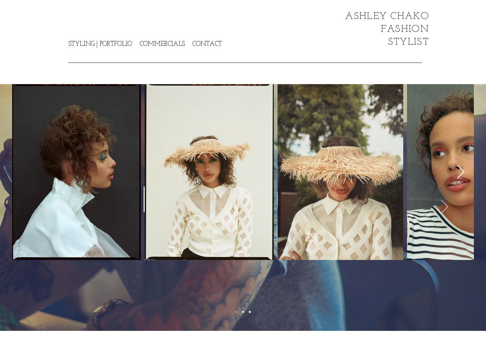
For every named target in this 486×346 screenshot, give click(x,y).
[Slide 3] (250, 312)
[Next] (444, 207)
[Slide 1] (236, 312)
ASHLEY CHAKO (387, 16)
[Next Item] (460, 172)
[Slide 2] (243, 312)
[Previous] (41, 207)
